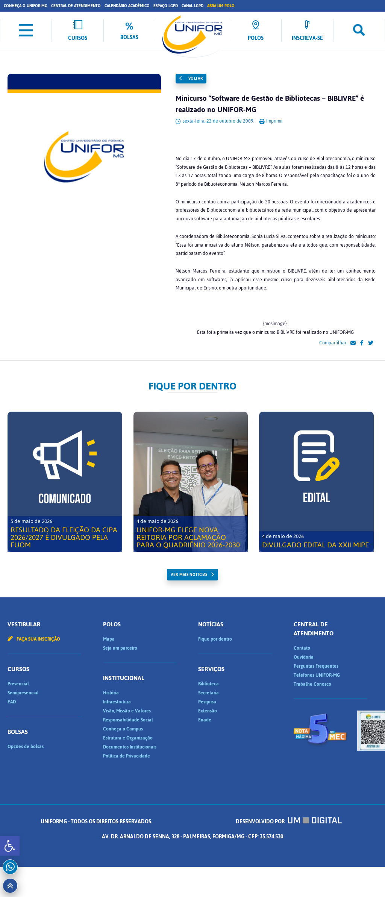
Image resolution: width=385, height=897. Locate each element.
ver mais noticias (189, 575)
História (111, 692)
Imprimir (271, 121)
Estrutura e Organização (128, 737)
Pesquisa (207, 701)
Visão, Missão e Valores (127, 710)
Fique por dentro (215, 639)
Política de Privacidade (126, 756)
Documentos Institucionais (129, 747)
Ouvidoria (304, 657)
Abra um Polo (221, 6)
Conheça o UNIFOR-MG (25, 6)
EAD (12, 701)
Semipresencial (23, 692)
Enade (204, 719)
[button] (10, 846)
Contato (302, 648)
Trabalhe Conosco (312, 684)
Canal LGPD (192, 6)
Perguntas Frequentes (316, 666)
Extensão (207, 710)
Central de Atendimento (76, 6)
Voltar (191, 78)
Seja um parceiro (120, 648)
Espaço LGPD (165, 6)
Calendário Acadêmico (127, 6)
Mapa (109, 639)
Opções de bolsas (26, 746)
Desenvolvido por (289, 822)
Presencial (18, 683)
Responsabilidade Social (128, 719)
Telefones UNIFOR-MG (317, 675)
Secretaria (208, 692)
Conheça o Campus (123, 728)
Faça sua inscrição (34, 639)
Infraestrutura (117, 701)
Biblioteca (208, 683)
